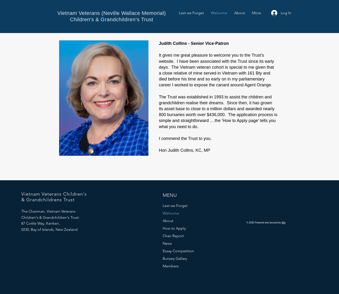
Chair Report (173, 236)
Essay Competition (178, 251)
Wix (284, 222)
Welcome (171, 213)
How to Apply (174, 228)
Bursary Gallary (175, 258)
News (167, 243)
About (168, 220)
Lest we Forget (175, 205)
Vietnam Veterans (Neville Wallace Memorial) (111, 13)
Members (171, 266)
